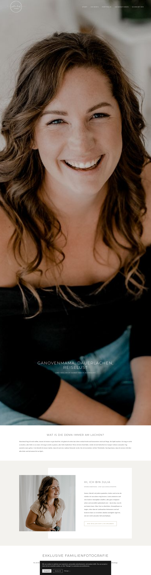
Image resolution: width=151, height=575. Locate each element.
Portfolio (106, 7)
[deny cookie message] (58, 571)
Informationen (122, 7)
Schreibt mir (138, 7)
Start (84, 7)
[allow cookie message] (46, 571)
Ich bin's (95, 7)
